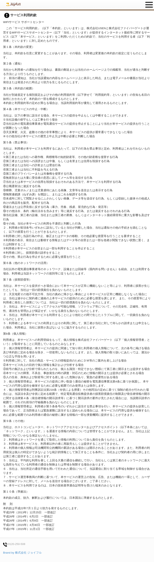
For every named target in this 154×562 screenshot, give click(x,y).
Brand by (22, 552)
